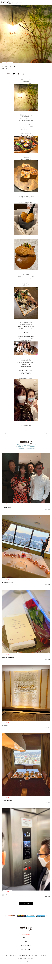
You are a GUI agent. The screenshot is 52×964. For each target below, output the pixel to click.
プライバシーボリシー (33, 955)
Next (46, 916)
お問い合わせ (31, 958)
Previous (5, 916)
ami (26, 941)
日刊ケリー (26, 938)
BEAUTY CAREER (26, 945)
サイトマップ (43, 955)
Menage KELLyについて (11, 955)
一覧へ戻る (26, 903)
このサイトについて (22, 955)
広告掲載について (22, 958)
